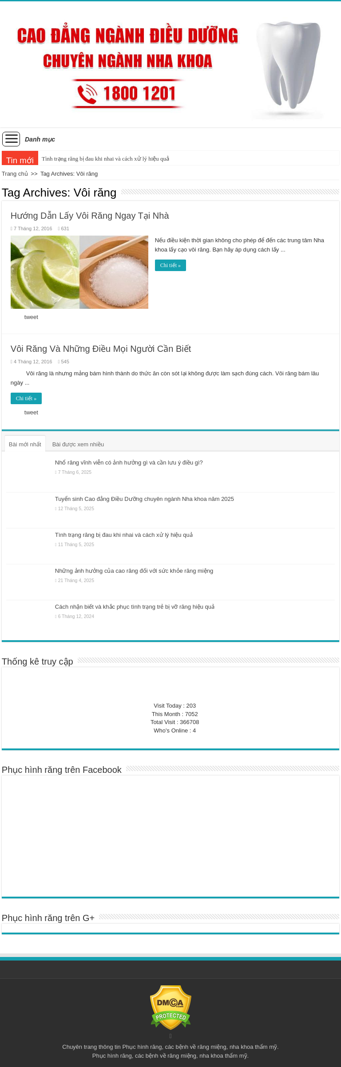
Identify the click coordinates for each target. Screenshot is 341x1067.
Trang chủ (15, 173)
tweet (31, 317)
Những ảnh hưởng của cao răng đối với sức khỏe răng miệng (134, 570)
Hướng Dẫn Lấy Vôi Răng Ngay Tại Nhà (90, 215)
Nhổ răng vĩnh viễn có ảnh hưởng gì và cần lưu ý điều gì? (129, 462)
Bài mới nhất (25, 444)
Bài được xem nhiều (78, 444)
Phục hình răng (142, 1046)
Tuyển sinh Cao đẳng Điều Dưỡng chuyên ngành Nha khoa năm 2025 (144, 499)
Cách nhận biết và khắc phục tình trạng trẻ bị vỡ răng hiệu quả (134, 606)
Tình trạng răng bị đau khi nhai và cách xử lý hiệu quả (105, 158)
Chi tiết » (170, 265)
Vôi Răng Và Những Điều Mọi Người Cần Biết (101, 349)
